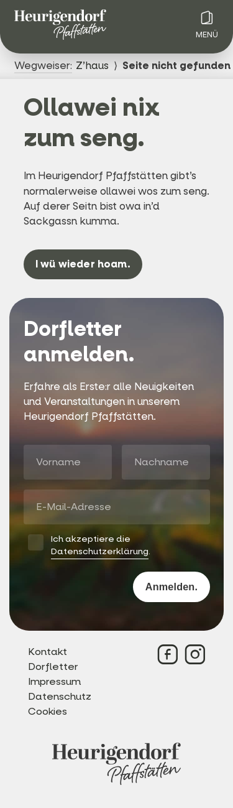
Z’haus (92, 65)
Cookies (47, 711)
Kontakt (47, 651)
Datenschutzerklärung (99, 551)
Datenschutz (59, 696)
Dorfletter (53, 666)
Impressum (54, 681)
